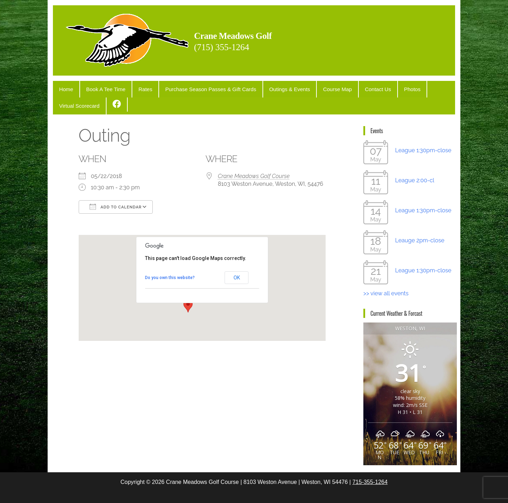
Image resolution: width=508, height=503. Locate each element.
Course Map (308, 88)
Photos (373, 88)
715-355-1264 (370, 463)
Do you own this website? (170, 258)
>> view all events (386, 274)
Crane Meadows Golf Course (254, 156)
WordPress (255, 491)
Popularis (306, 491)
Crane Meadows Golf (256, 34)
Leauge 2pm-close (420, 221)
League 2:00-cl (414, 161)
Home (63, 88)
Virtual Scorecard (409, 88)
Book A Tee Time (97, 88)
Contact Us (344, 88)
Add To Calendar (116, 187)
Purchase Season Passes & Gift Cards (192, 88)
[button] (188, 286)
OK (237, 258)
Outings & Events (266, 88)
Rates (132, 88)
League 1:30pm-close (423, 131)
